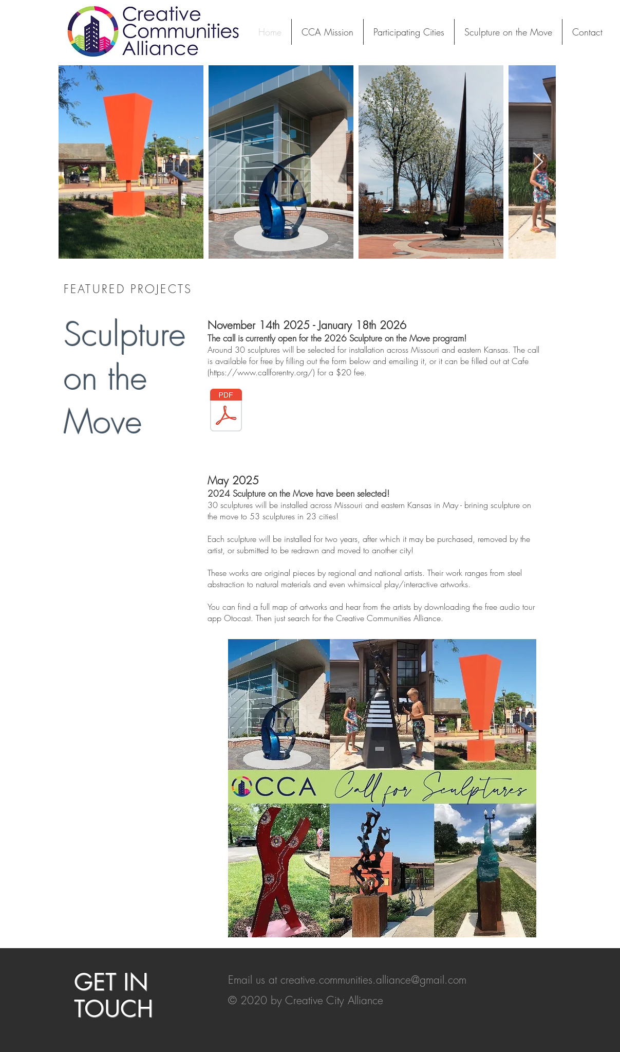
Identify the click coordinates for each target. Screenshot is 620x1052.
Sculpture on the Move (125, 377)
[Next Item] (538, 162)
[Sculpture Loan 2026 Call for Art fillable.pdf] (226, 411)
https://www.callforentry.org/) (262, 372)
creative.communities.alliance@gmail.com (373, 980)
